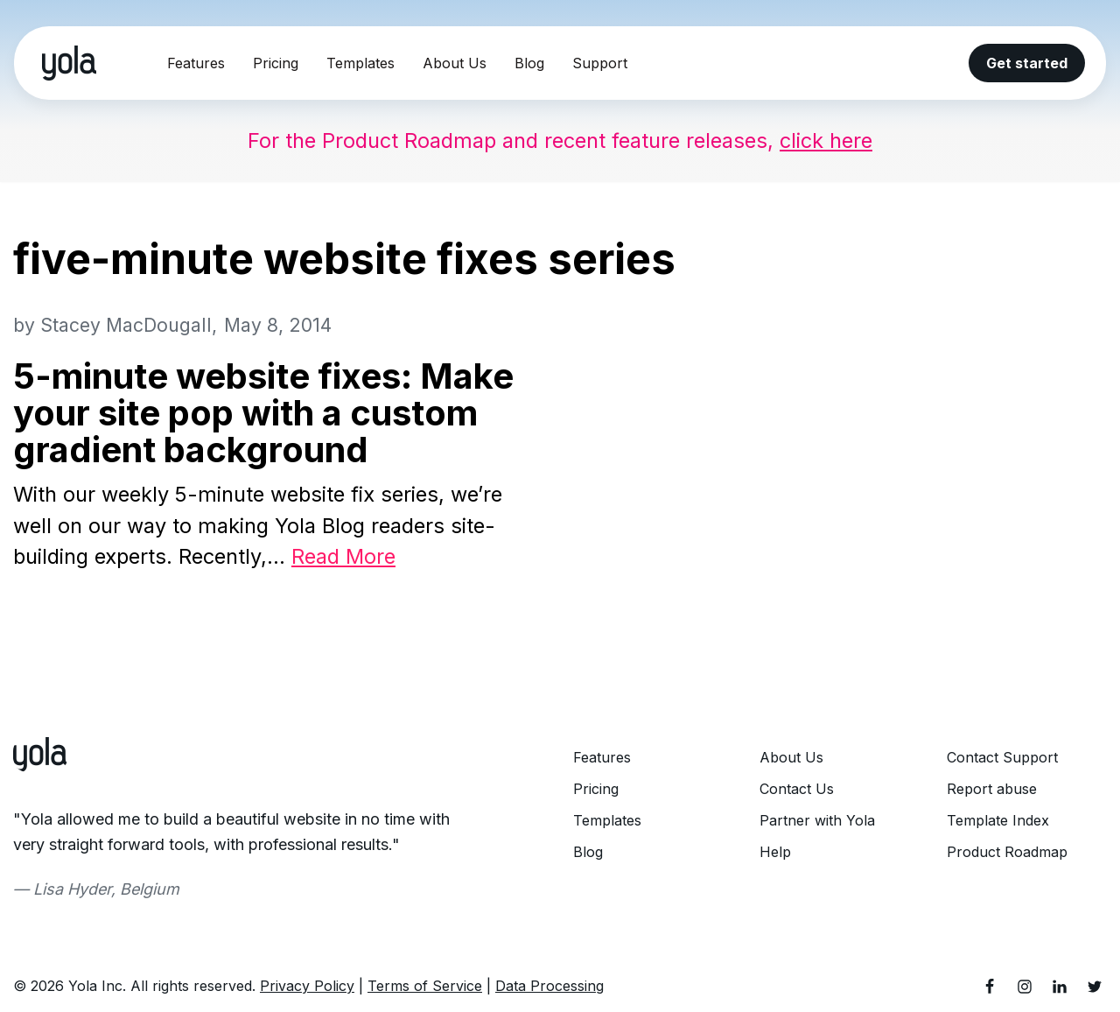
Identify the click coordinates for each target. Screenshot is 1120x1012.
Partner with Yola (817, 822)
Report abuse (992, 790)
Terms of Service (425, 988)
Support (599, 63)
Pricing (275, 63)
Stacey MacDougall (128, 325)
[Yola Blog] (69, 63)
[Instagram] (1024, 989)
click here (836, 140)
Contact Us (797, 790)
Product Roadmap (1007, 853)
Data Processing (549, 988)
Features (196, 63)
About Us (454, 63)
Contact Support (1002, 759)
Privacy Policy (307, 988)
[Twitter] (1094, 989)
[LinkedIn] (1059, 989)
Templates (360, 63)
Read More (355, 558)
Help (775, 853)
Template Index (998, 822)
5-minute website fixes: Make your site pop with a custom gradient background (263, 413)
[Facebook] (989, 989)
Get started (1027, 63)
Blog (529, 63)
